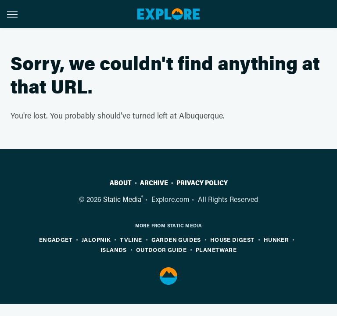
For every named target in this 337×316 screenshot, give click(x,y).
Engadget (55, 239)
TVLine (131, 239)
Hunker (276, 239)
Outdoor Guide (161, 249)
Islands (113, 249)
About (121, 183)
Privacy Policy (202, 183)
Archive (154, 183)
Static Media (122, 199)
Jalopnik (96, 239)
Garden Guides (176, 239)
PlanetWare (216, 249)
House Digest (232, 239)
